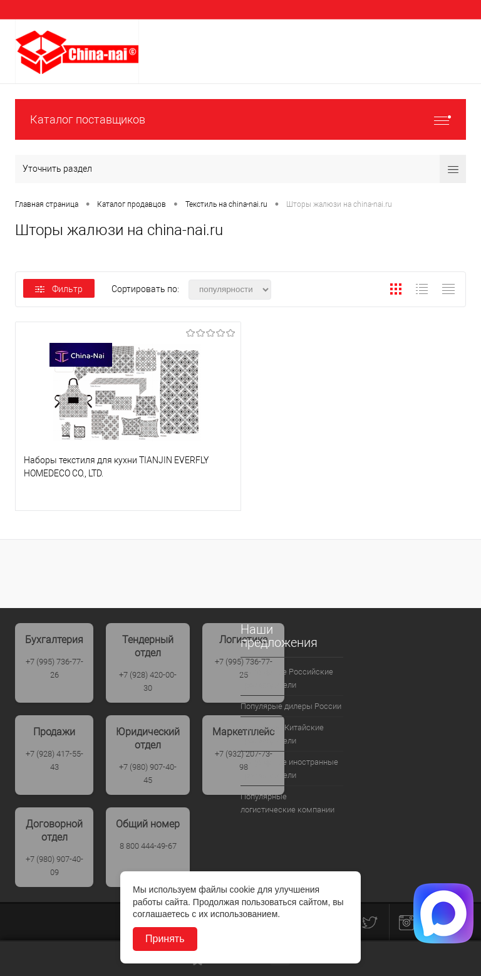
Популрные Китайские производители (282, 734)
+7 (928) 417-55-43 (54, 760)
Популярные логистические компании (287, 803)
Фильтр (59, 289)
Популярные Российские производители (286, 678)
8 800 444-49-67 (148, 846)
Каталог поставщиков (240, 119)
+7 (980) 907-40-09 (54, 865)
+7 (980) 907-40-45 (148, 773)
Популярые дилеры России (290, 706)
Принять (165, 938)
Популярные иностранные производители (289, 768)
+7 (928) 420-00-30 (148, 681)
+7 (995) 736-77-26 (54, 668)
